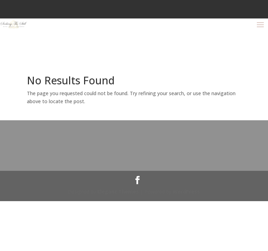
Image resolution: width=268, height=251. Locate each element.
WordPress (186, 191)
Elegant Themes (118, 191)
